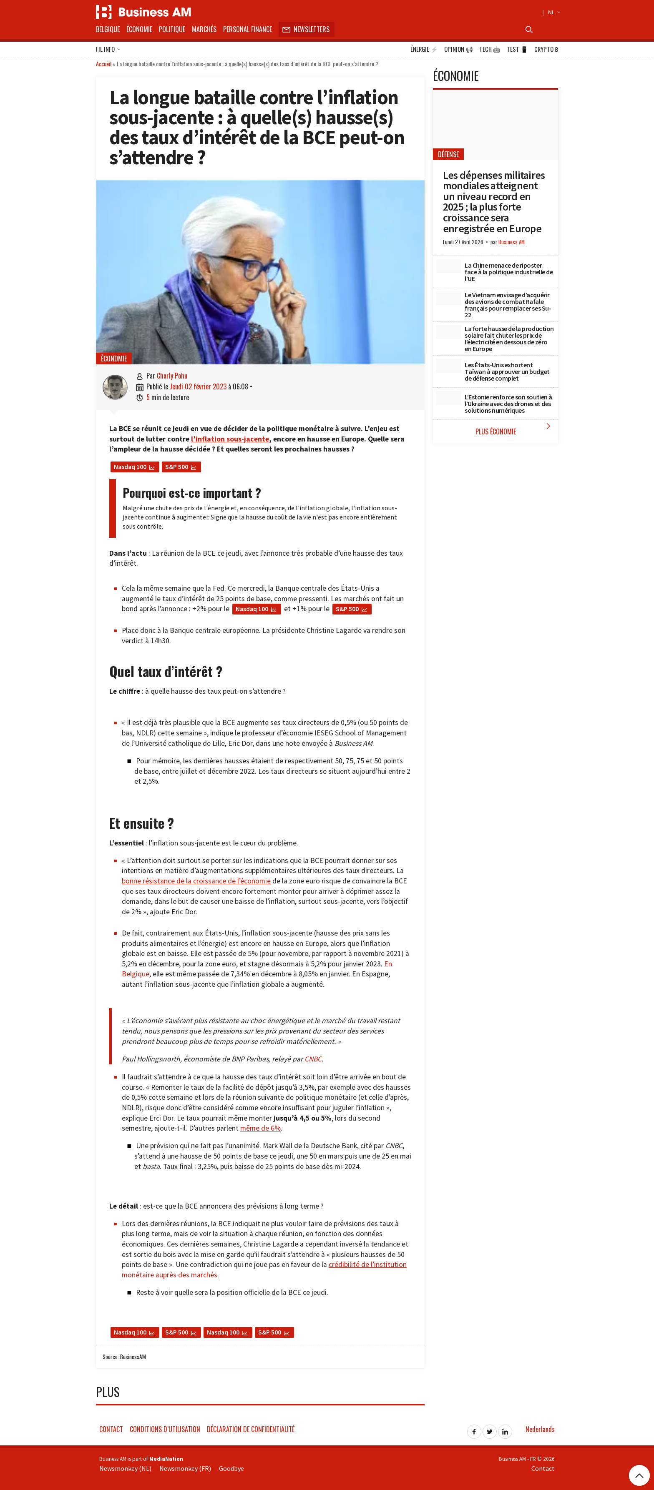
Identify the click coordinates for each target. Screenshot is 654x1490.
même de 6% (260, 1128)
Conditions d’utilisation (165, 1429)
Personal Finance (247, 29)
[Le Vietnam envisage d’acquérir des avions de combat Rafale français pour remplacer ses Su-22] (448, 298)
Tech (490, 49)
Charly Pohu (172, 376)
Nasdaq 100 (130, 466)
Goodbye (231, 1468)
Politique (172, 29)
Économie (139, 29)
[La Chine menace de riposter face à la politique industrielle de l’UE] (448, 266)
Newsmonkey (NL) (125, 1468)
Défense (448, 154)
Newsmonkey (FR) (185, 1468)
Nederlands (540, 1429)
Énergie (424, 49)
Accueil (103, 63)
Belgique (108, 29)
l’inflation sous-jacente (230, 439)
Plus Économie (514, 428)
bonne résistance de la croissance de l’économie (196, 880)
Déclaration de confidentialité (250, 1429)
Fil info (108, 50)
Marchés (204, 29)
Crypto (546, 49)
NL (553, 12)
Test (517, 49)
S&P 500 (176, 466)
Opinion (458, 49)
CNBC (313, 1059)
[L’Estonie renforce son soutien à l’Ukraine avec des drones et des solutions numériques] (448, 398)
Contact (111, 1429)
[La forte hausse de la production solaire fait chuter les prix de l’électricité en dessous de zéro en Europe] (448, 332)
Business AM (511, 242)
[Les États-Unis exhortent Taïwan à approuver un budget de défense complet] (448, 366)
